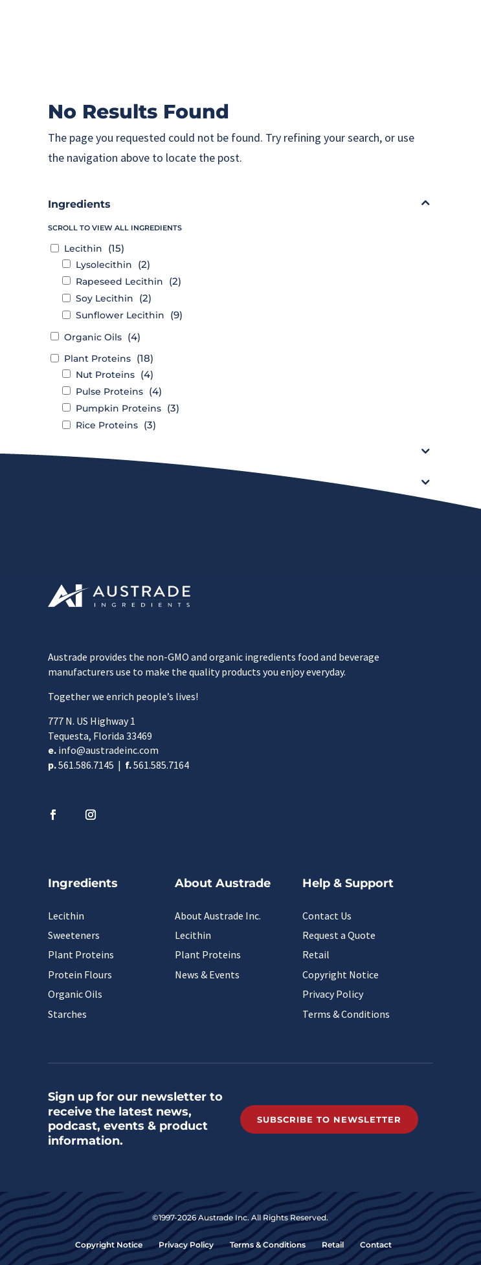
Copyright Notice (340, 974)
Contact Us (327, 915)
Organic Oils (75, 993)
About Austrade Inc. (218, 915)
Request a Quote (338, 935)
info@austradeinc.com (108, 749)
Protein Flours (80, 974)
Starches (67, 1013)
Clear (244, 522)
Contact (376, 1244)
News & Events (207, 974)
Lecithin (66, 915)
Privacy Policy (332, 993)
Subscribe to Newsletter (329, 1119)
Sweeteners (74, 935)
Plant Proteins (81, 954)
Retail (316, 954)
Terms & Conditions (346, 1013)
